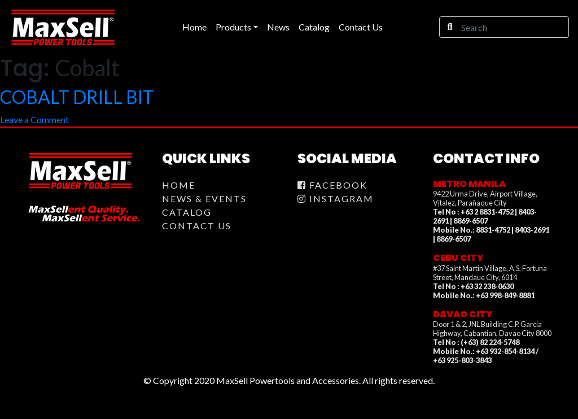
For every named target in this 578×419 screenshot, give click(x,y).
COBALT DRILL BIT (77, 97)
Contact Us (196, 225)
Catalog (187, 212)
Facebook (332, 185)
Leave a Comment (34, 119)
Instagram (335, 198)
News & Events (204, 198)
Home (178, 185)
